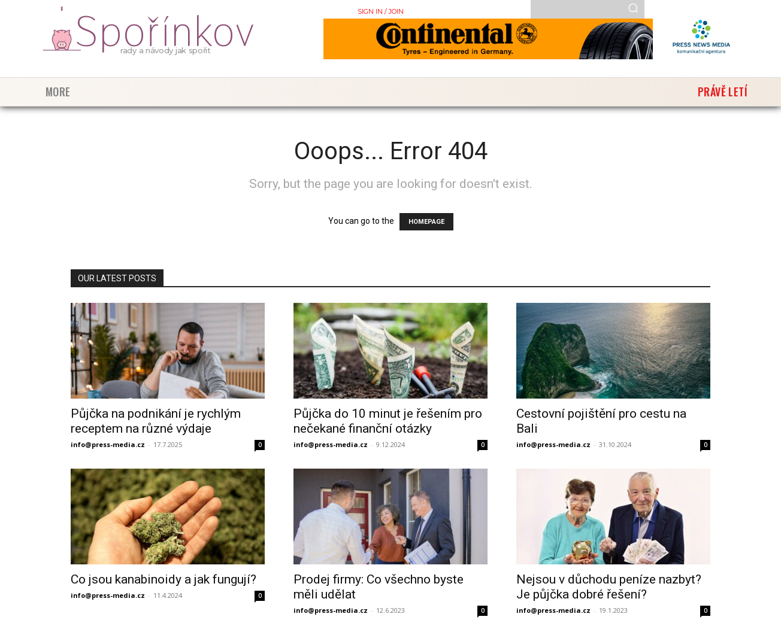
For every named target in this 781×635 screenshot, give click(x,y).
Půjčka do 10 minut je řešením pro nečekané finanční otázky (387, 421)
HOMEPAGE (426, 222)
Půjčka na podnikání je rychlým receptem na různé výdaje (156, 421)
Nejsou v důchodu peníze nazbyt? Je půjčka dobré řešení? (608, 586)
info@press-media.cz (108, 444)
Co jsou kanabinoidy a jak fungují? (163, 579)
